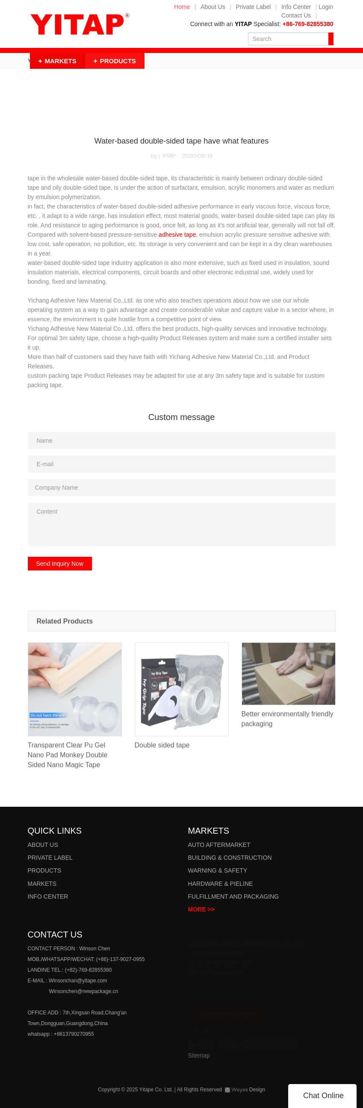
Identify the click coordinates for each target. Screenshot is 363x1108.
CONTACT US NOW (228, 1011)
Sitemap (199, 1055)
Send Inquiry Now (60, 563)
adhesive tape (177, 234)
